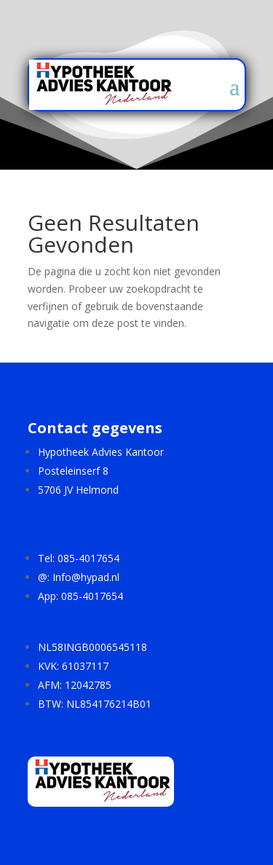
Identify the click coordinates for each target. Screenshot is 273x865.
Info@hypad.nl (85, 577)
